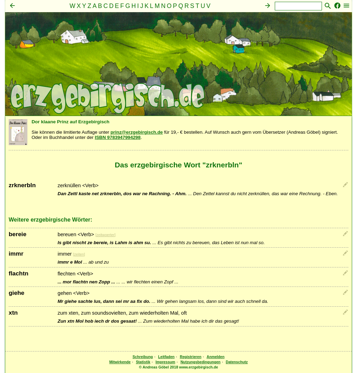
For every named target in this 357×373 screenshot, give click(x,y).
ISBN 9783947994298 (118, 137)
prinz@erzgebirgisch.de (136, 132)
